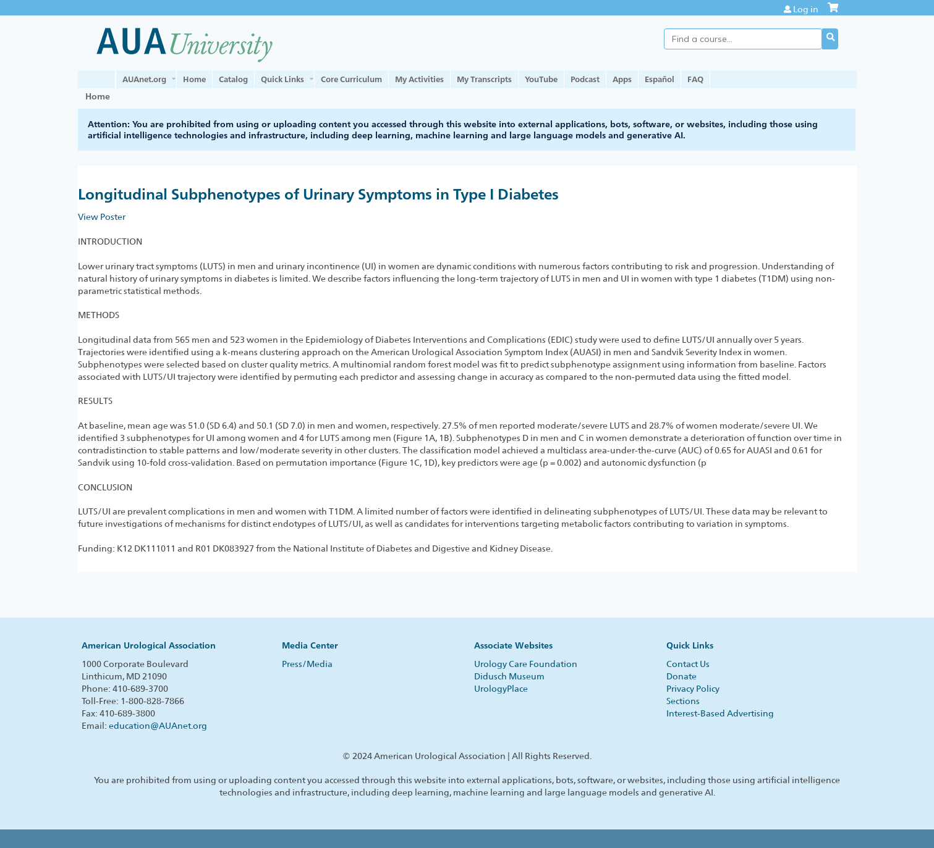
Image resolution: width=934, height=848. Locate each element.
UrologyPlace (501, 689)
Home (194, 79)
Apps (622, 79)
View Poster (101, 217)
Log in (805, 9)
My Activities (419, 79)
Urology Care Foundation (525, 664)
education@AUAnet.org (158, 726)
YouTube (541, 79)
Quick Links (282, 79)
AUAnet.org (144, 79)
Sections (683, 701)
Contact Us (688, 664)
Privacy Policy (693, 689)
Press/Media (307, 664)
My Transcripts (484, 79)
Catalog (233, 79)
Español (659, 79)
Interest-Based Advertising (720, 713)
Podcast (585, 79)
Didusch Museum (509, 676)
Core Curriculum (351, 79)
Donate (681, 676)
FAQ (695, 79)
